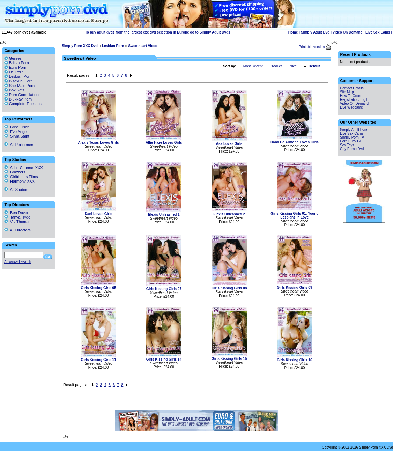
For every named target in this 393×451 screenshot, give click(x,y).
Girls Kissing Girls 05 (98, 288)
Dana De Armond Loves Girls (294, 142)
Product (276, 66)
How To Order (351, 96)
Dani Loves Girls (98, 214)
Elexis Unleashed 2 (229, 214)
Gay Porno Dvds (352, 149)
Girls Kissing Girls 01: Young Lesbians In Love (294, 215)
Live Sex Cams (377, 32)
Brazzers (14, 172)
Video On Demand (348, 32)
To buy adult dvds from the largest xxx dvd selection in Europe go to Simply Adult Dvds (157, 32)
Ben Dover (16, 212)
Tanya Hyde (17, 217)
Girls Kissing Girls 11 (98, 360)
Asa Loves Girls (229, 144)
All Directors (17, 230)
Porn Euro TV (350, 141)
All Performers (19, 144)
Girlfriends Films (21, 177)
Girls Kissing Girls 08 (229, 288)
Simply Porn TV (352, 137)
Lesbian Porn (113, 46)
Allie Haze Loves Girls (164, 143)
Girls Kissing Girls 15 (229, 359)
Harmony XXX (19, 181)
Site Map (347, 92)
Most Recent (253, 66)
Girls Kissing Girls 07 (163, 289)
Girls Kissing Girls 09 (294, 287)
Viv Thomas (17, 222)
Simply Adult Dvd (315, 32)
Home (293, 32)
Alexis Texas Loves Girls (98, 143)
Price (293, 66)
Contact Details (352, 88)
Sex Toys (347, 145)
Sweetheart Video (142, 46)
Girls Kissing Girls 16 (294, 360)
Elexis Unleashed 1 (164, 214)
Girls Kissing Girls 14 (163, 359)
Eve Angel (16, 132)
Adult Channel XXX (23, 167)
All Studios (16, 189)
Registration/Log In (354, 100)
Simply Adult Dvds (354, 130)
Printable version (312, 47)
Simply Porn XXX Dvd (80, 46)
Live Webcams (351, 107)
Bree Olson (16, 127)
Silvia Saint (16, 136)
